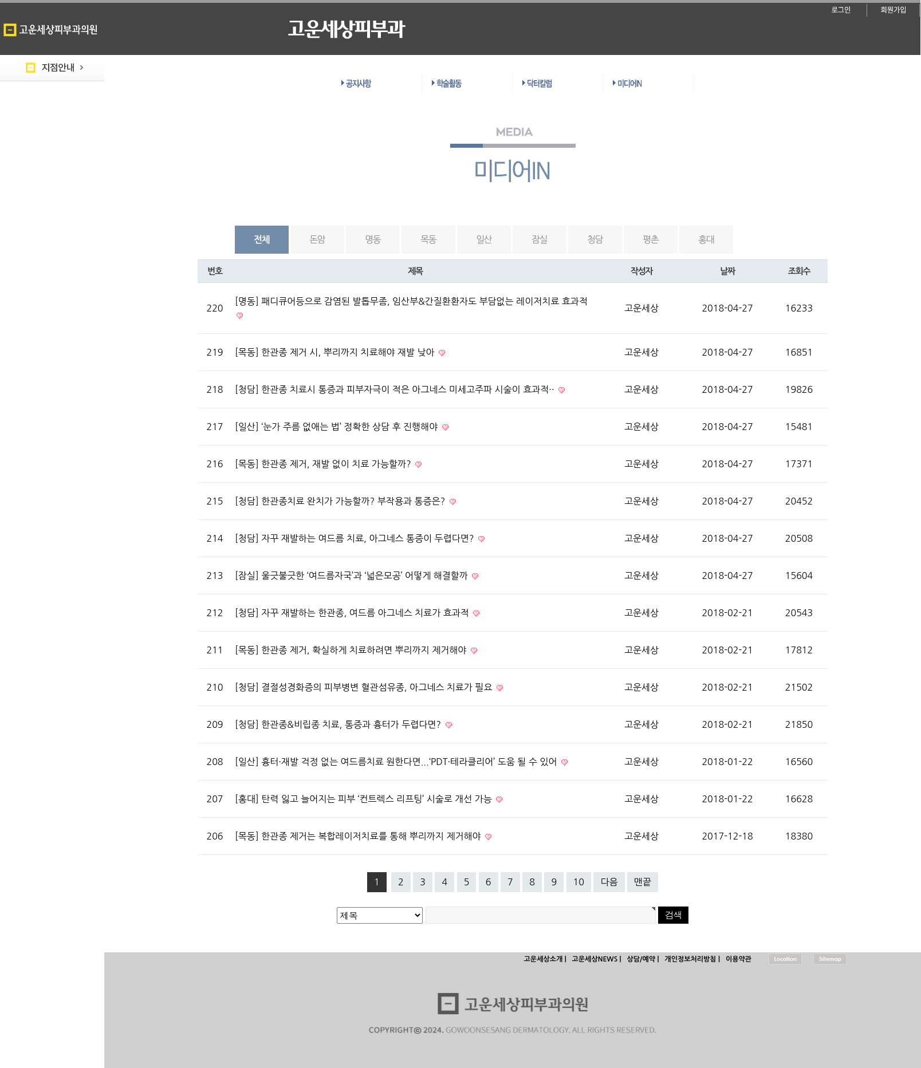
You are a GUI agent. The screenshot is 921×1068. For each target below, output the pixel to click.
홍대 (706, 239)
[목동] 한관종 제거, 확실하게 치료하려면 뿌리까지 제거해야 (352, 650)
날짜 (727, 271)
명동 (372, 239)
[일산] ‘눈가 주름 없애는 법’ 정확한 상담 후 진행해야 (337, 426)
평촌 (650, 239)
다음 (608, 881)
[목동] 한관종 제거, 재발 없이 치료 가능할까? (324, 463)
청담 (595, 239)
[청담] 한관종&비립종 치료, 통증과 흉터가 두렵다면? (339, 724)
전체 (261, 239)
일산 (483, 239)
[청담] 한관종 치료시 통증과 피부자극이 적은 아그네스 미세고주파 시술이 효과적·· (396, 389)
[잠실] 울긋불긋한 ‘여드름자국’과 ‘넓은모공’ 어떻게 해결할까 (352, 575)
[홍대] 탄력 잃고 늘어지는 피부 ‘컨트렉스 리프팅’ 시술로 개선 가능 (364, 798)
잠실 (539, 239)
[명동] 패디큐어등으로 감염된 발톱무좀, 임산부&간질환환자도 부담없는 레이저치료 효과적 (411, 301)
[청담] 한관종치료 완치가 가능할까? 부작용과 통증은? (341, 501)
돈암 (317, 239)
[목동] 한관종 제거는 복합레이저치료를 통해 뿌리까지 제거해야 (359, 836)
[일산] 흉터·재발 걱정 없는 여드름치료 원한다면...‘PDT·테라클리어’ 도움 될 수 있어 (397, 761)
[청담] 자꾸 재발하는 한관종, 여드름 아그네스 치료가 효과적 (353, 612)
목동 (428, 239)
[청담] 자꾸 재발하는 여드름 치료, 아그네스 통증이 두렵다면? (356, 538)
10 (578, 881)
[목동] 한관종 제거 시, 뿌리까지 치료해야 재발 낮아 (336, 352)
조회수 (799, 271)
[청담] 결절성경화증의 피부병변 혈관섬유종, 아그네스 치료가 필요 (365, 687)
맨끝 (642, 881)
